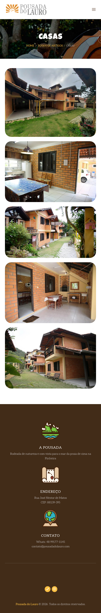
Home (30, 45)
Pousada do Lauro (27, 604)
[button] (94, 10)
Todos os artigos (50, 45)
